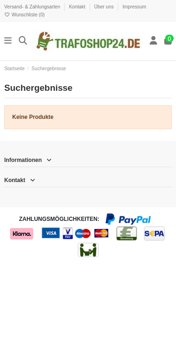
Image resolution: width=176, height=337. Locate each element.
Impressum (134, 6)
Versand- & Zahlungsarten (32, 6)
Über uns (104, 6)
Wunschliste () (24, 14)
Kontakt (78, 6)
